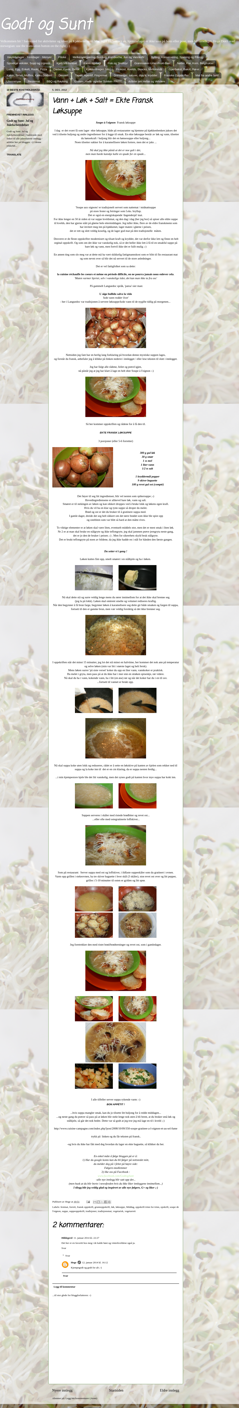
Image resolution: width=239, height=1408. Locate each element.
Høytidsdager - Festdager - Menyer (29, 57)
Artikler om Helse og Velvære (146, 81)
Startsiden (116, 1390)
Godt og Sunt (45, 25)
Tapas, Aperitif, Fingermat (91, 75)
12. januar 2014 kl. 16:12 (95, 1262)
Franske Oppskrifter (176, 75)
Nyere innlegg (62, 1390)
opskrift (164, 1207)
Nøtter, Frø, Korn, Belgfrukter (195, 63)
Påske (62, 57)
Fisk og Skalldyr (118, 63)
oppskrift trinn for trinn (147, 1207)
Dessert (63, 75)
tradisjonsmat (105, 1211)
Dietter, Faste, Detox (66, 69)
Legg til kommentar (64, 1286)
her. (162, 1144)
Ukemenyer (14, 81)
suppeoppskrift (76, 1211)
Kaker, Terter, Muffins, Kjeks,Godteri (29, 75)
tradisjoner (91, 1211)
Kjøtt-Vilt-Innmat (67, 63)
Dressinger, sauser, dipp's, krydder (135, 75)
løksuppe (120, 1207)
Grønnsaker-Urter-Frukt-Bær (152, 63)
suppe (65, 1211)
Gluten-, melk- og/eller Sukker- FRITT (98, 81)
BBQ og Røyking (57, 81)
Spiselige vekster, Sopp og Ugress (28, 63)
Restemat (34, 81)
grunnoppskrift (102, 1207)
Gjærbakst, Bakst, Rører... (185, 69)
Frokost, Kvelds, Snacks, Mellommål (139, 69)
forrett (72, 1207)
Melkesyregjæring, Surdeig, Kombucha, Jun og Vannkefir (108, 57)
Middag (130, 1207)
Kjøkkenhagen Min (98, 69)
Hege (73, 1262)
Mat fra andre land (207, 75)
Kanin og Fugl (92, 63)
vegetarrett (130, 1211)
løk (112, 1207)
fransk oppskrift (85, 1207)
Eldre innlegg (169, 1390)
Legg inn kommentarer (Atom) (81, 1398)
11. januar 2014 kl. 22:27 (86, 1237)
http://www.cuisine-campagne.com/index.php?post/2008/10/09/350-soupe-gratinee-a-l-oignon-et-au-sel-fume (115, 1128)
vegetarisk (118, 1211)
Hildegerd (66, 1237)
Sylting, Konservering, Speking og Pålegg (177, 57)
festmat (64, 1207)
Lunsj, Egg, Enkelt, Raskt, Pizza (27, 69)
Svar (63, 1248)
